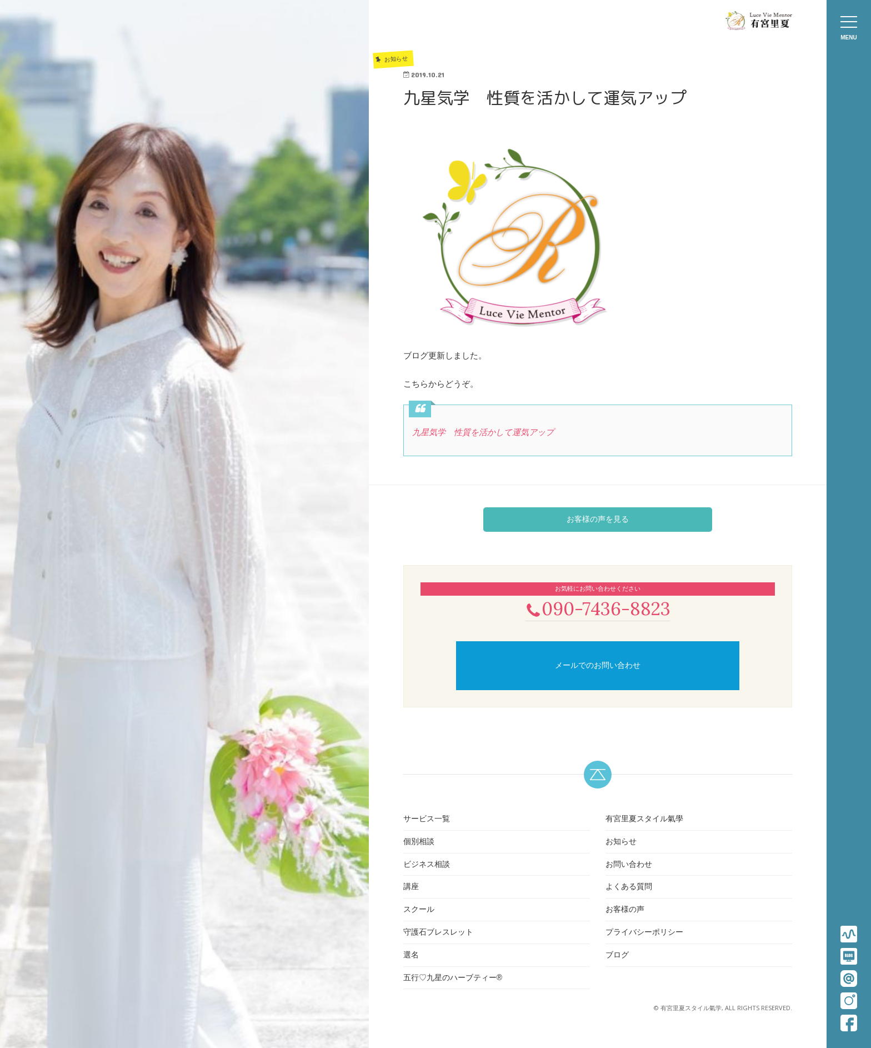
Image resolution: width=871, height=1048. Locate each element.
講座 (411, 888)
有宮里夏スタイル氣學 (644, 819)
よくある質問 (628, 888)
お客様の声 (624, 910)
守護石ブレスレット (438, 933)
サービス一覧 (426, 819)
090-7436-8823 (597, 609)
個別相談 (418, 842)
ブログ (617, 955)
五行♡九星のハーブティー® (452, 978)
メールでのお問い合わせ (597, 666)
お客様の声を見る (598, 519)
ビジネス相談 (426, 865)
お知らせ (621, 842)
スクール (418, 910)
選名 (411, 955)
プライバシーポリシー (644, 933)
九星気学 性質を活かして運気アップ (483, 432)
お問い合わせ (628, 865)
